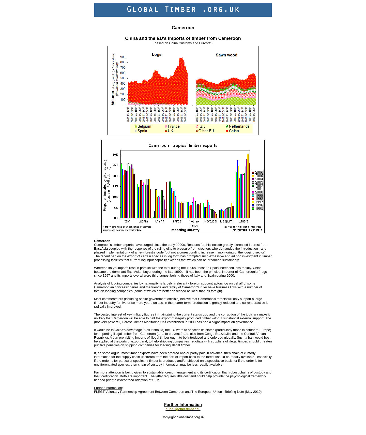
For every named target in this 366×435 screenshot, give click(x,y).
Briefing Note (234, 392)
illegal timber (122, 334)
